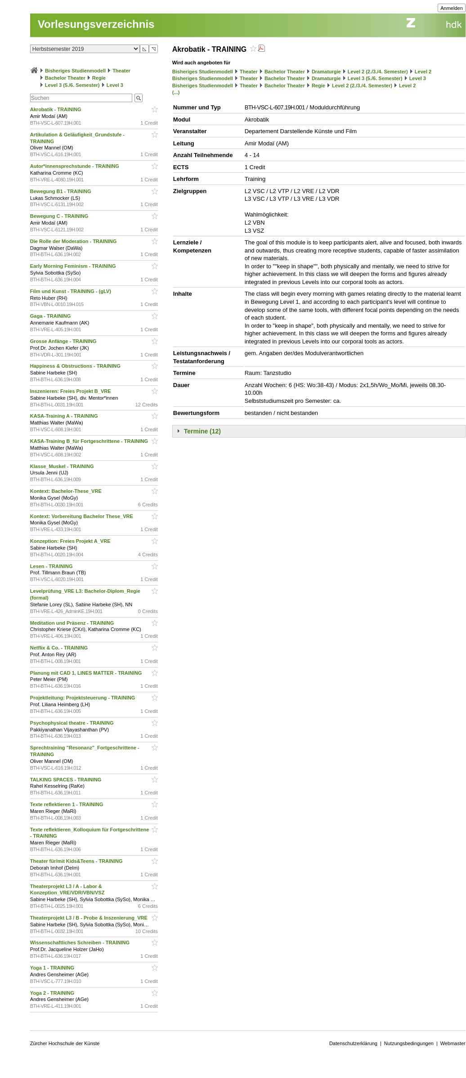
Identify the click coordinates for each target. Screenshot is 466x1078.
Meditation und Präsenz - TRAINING (72, 623)
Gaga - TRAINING (51, 316)
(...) (176, 92)
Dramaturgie (326, 71)
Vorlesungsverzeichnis (96, 24)
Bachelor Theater (65, 78)
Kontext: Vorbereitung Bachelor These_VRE (82, 516)
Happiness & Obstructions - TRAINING (76, 366)
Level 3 (115, 85)
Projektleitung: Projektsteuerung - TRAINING (83, 697)
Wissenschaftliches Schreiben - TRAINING (80, 942)
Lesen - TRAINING (52, 566)
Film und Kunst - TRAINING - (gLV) (71, 291)
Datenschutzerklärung (353, 1043)
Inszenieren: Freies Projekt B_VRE (71, 391)
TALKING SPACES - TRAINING (66, 779)
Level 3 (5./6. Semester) (72, 85)
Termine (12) (202, 431)
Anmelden (451, 8)
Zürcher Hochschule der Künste (65, 1043)
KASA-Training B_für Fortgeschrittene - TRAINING (89, 441)
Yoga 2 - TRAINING (53, 993)
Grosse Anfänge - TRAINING (64, 341)
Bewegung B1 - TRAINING (61, 191)
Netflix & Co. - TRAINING (59, 647)
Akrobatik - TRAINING (56, 109)
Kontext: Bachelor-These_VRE (66, 491)
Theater (121, 70)
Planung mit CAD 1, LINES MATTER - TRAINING (86, 673)
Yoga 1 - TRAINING (53, 967)
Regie (99, 78)
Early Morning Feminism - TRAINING (73, 266)
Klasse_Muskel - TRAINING (62, 466)
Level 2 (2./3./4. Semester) (378, 71)
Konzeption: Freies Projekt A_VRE (71, 541)
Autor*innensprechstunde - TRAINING (75, 166)
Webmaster (453, 1043)
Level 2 (423, 71)
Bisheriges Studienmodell (75, 70)
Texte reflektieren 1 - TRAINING (67, 804)
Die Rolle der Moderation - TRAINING (74, 241)
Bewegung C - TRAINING (60, 216)
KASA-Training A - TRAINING (64, 416)
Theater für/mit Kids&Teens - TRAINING (77, 861)
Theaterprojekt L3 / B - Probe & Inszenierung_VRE (89, 917)
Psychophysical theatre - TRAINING (72, 723)
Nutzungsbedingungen (409, 1043)
